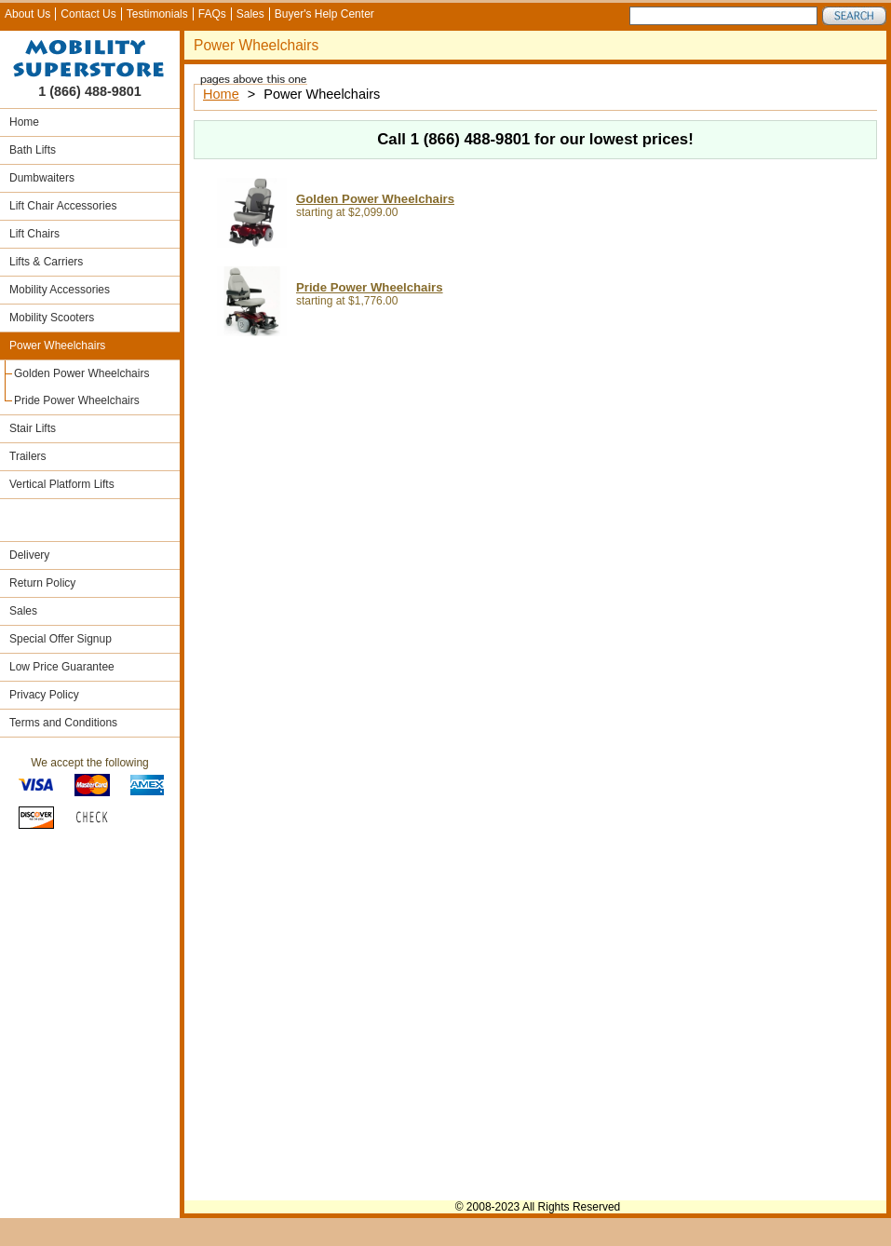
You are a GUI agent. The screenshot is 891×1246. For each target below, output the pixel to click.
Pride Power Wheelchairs (77, 400)
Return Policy (42, 582)
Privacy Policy (44, 694)
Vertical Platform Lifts (62, 484)
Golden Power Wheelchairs (81, 373)
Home (24, 122)
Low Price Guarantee (62, 666)
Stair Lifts (32, 428)
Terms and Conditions (63, 722)
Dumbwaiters (41, 177)
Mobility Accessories (59, 289)
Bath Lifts (32, 149)
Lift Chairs (34, 233)
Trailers (28, 456)
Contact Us (88, 13)
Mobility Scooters (51, 317)
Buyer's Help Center (324, 13)
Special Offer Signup (60, 638)
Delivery (29, 555)
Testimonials (157, 13)
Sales (250, 13)
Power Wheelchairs (57, 345)
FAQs (212, 13)
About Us (27, 13)
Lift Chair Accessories (62, 205)
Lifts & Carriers (46, 261)
